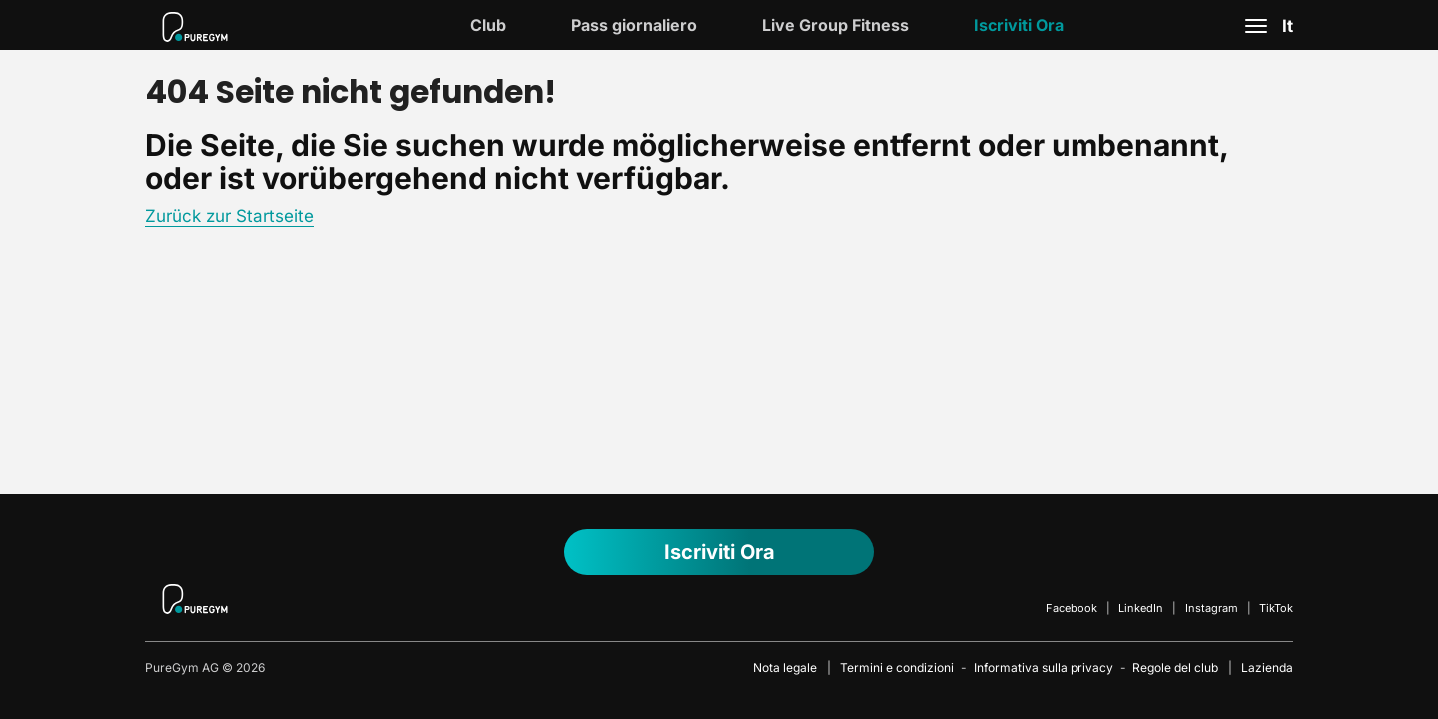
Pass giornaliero (634, 25)
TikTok (1276, 608)
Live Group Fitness (835, 25)
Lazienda (1267, 667)
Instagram (1211, 608)
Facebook (1071, 608)
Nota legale (785, 667)
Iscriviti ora (1019, 25)
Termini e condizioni (897, 667)
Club (488, 25)
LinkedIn (1140, 608)
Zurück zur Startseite (229, 216)
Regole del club (1175, 667)
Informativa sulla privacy (1043, 667)
